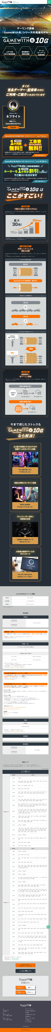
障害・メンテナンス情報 (30, 1018)
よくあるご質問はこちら (25, 971)
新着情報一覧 (28, 1016)
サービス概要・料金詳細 (7, 1015)
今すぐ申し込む (25, 1030)
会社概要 (27, 1012)
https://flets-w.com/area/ (15, 959)
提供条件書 (9, 679)
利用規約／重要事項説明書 (30, 1010)
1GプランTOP (6, 1010)
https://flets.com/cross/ (15, 958)
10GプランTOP (6, 1014)
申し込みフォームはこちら (25, 965)
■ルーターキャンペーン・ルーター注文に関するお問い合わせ (15, 707)
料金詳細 (5, 1011)
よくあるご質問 (28, 1021)
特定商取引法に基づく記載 (30, 1014)
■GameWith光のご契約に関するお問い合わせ (12, 708)
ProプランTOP (6, 1018)
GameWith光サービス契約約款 (14, 667)
